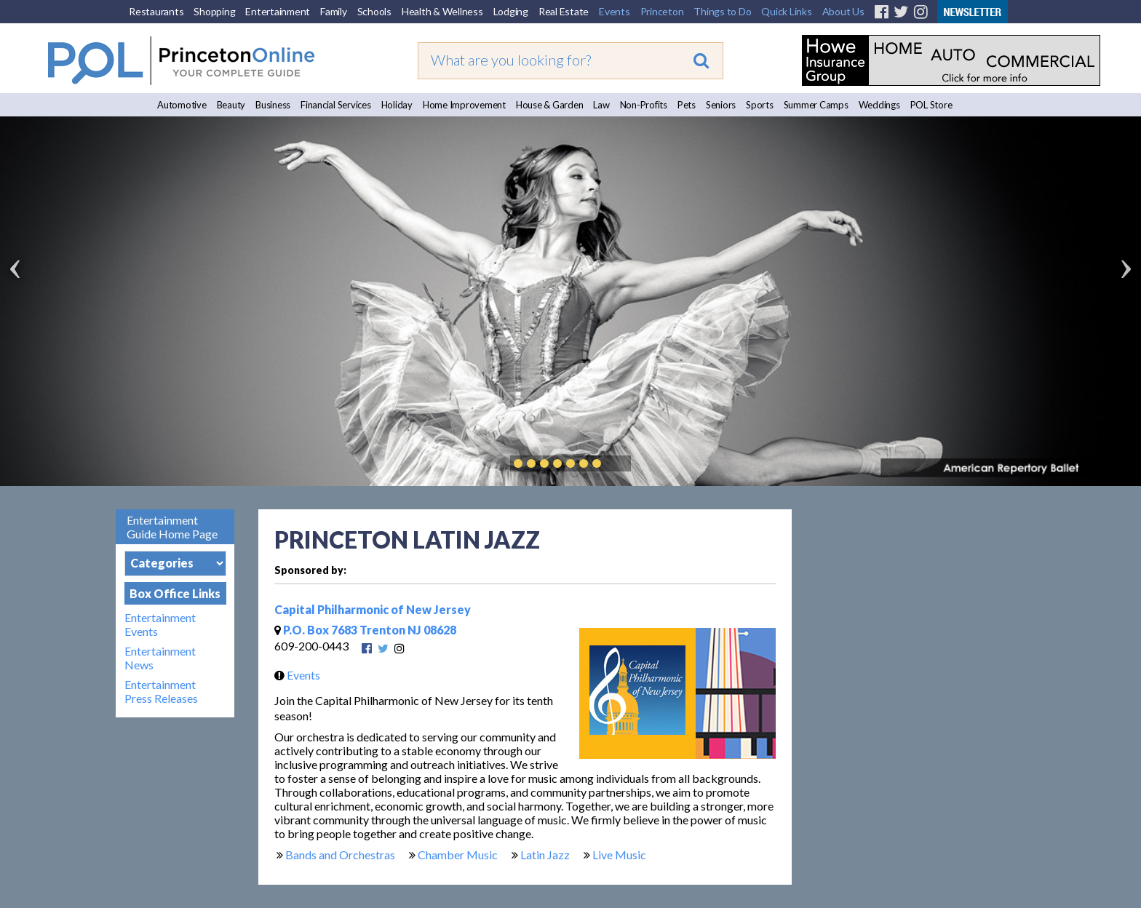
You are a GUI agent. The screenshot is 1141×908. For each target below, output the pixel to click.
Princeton (662, 11)
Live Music (619, 854)
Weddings (879, 105)
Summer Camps (816, 105)
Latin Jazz (545, 854)
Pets (686, 105)
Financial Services (336, 105)
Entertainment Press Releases (161, 691)
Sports (760, 105)
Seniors (721, 105)
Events (614, 11)
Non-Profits (643, 105)
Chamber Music (458, 854)
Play (618, 463)
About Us (843, 11)
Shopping (214, 11)
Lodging (510, 11)
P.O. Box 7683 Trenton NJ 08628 (365, 630)
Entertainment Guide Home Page (172, 527)
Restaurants (156, 11)
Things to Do (722, 11)
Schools (374, 11)
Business (272, 105)
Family (333, 11)
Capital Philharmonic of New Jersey (372, 609)
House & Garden (550, 105)
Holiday (397, 105)
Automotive (182, 105)
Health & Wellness (442, 11)
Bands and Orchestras (340, 854)
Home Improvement (464, 105)
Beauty (231, 105)
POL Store (931, 105)
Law (601, 105)
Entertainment (277, 11)
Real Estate (563, 11)
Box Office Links (175, 593)
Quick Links (786, 11)
